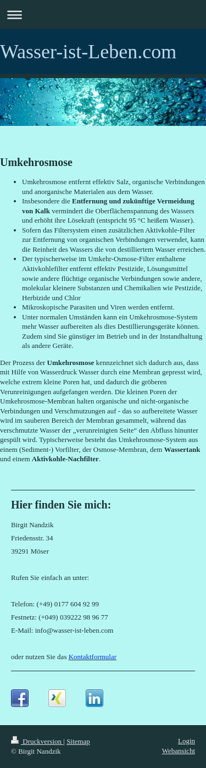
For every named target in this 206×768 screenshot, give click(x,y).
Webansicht (178, 751)
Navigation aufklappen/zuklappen (103, 14)
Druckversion (37, 741)
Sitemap (78, 741)
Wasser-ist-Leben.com (88, 52)
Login (186, 741)
